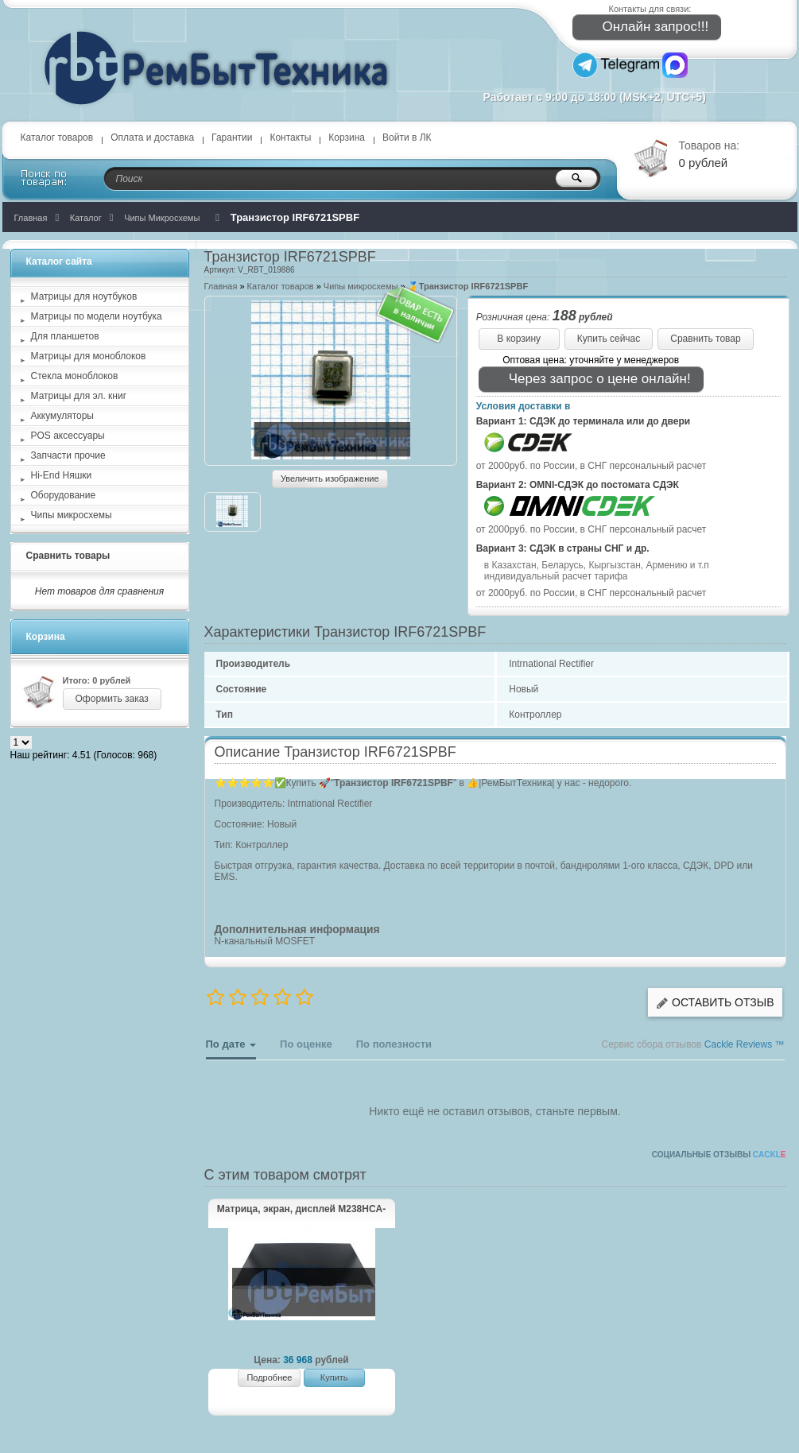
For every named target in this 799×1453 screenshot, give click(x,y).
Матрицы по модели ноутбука (96, 316)
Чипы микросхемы (361, 286)
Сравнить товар (705, 338)
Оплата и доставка (152, 137)
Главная (221, 286)
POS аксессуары (68, 435)
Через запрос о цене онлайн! (589, 379)
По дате (231, 1049)
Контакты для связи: (650, 9)
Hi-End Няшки (61, 475)
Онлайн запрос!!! (645, 27)
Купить (334, 1377)
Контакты (290, 137)
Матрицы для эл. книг (79, 395)
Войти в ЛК (407, 137)
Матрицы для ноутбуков (84, 296)
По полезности (394, 1044)
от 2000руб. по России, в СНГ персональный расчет (591, 465)
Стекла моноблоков (74, 376)
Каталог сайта (59, 261)
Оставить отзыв (715, 1002)
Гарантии (231, 137)
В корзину (519, 338)
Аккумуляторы (62, 415)
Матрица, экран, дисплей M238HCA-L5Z (301, 1209)
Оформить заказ (112, 698)
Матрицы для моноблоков (88, 356)
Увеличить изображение (330, 478)
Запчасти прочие (68, 455)
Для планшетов (65, 336)
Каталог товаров (57, 137)
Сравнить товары (68, 555)
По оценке (306, 1044)
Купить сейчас (609, 338)
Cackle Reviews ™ (744, 1044)
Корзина (346, 137)
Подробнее (269, 1377)
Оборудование (63, 495)
